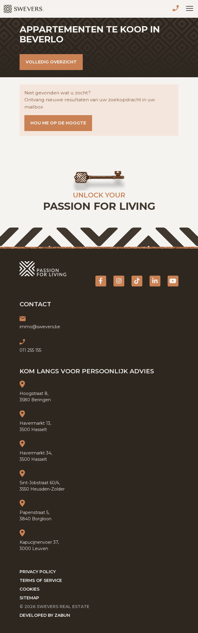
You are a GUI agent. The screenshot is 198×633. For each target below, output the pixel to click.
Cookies (29, 589)
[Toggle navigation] (189, 8)
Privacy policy (38, 571)
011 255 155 (177, 9)
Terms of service (41, 580)
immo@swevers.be (40, 326)
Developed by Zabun (45, 615)
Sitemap (29, 598)
